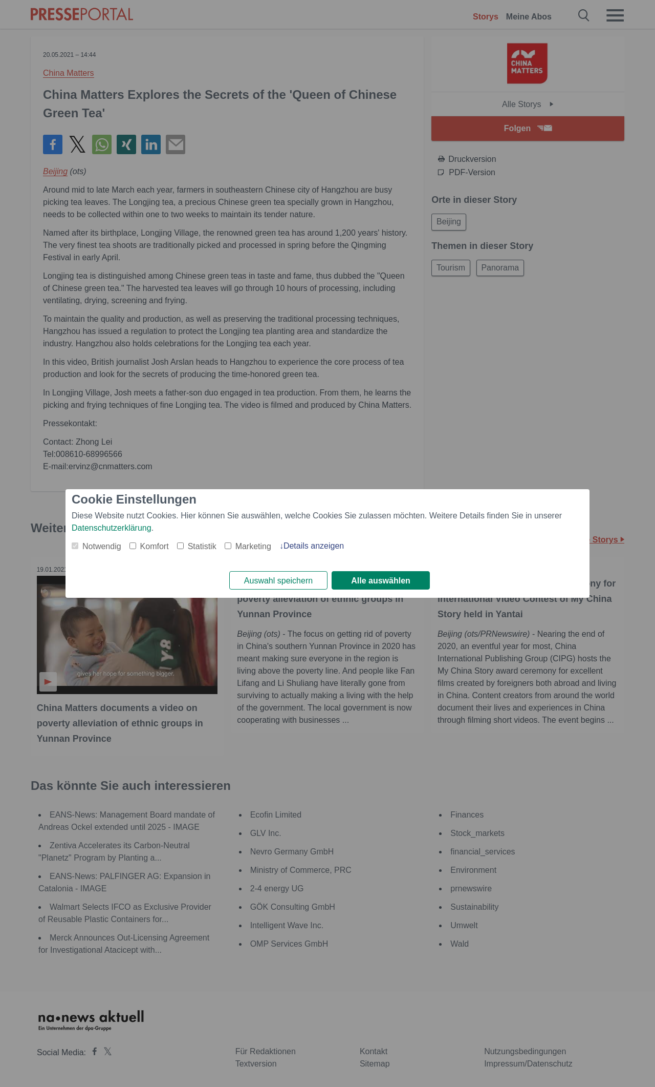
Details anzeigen (313, 544)
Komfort (154, 545)
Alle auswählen (380, 580)
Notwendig (101, 545)
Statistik (202, 545)
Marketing (253, 545)
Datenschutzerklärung (111, 526)
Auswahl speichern (278, 580)
